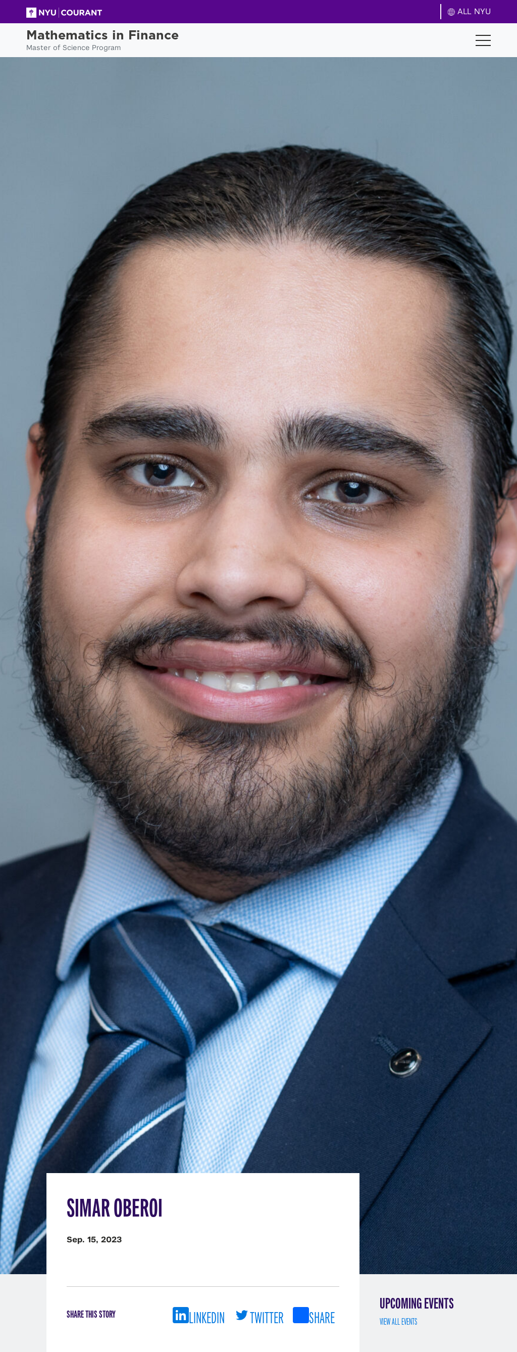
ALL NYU (469, 11)
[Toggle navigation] (483, 40)
